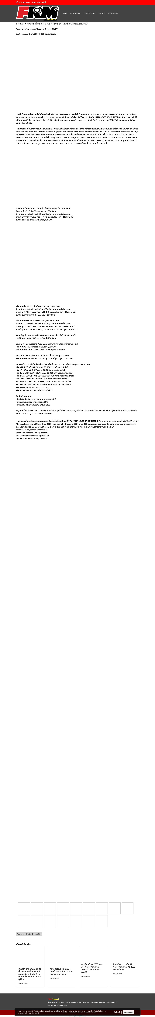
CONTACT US (75, 13)
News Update (89, 13)
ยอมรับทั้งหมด (128, 1012)
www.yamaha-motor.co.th (36, 429)
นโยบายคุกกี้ (35, 1013)
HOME (64, 13)
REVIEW (101, 13)
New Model (113, 13)
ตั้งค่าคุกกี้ (117, 1012)
